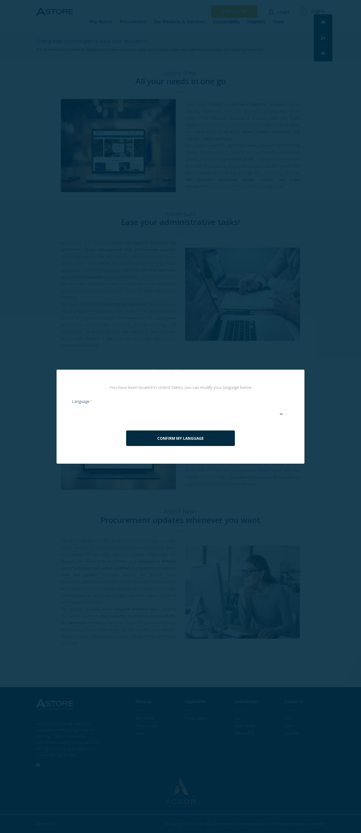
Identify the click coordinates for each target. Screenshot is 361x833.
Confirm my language (180, 438)
